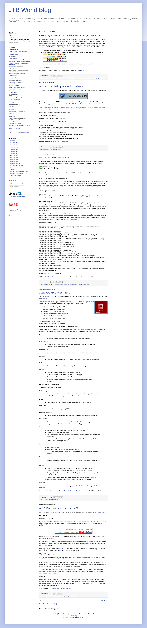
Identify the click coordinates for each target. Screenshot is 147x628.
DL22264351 (86, 296)
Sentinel (26, 52)
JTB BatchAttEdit (13, 72)
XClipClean (12, 113)
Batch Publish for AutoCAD (16, 89)
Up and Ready (46, 67)
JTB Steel (11, 103)
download (67, 163)
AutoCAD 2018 (14, 151)
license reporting (83, 78)
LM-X (31, 52)
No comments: (45, 75)
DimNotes (11, 109)
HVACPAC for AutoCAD (15, 120)
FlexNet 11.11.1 (49, 273)
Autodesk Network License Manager (56, 39)
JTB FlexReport (79, 70)
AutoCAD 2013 (101, 512)
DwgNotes (11, 106)
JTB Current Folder (14, 96)
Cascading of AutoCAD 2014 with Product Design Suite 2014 (69, 35)
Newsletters (25, 132)
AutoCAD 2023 (14, 161)
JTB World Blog (30, 9)
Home (73, 601)
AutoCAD (54, 45)
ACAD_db (11, 68)
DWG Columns (13, 75)
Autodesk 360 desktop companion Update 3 (61, 86)
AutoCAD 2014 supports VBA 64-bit (61, 588)
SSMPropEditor (13, 58)
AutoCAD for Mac (15, 163)
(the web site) (15, 34)
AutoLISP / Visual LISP (16, 166)
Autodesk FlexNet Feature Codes (19, 171)
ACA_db (11, 78)
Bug (58, 499)
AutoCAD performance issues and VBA (58, 508)
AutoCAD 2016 (14, 147)
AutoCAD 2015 (14, 145)
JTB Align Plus (13, 92)
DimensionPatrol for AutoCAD (17, 85)
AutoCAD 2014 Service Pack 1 (60, 141)
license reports (15, 51)
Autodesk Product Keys (16, 173)
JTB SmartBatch (13, 54)
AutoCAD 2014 (55, 43)
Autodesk (59, 78)
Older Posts (104, 601)
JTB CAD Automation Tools (16, 65)
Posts (12, 183)
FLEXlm (64, 78)
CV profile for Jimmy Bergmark (17, 195)
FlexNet (69, 78)
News (50, 149)
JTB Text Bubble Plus (14, 99)
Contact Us (54, 614)
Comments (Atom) (52, 604)
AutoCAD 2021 (14, 157)
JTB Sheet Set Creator (15, 123)
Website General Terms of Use (78, 614)
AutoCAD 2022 (14, 159)
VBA (76, 596)
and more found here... (15, 128)
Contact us (11, 37)
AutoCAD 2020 (14, 155)
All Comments (14, 186)
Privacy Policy (92, 614)
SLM (24, 52)
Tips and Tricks (101, 78)
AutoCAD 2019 (14, 153)
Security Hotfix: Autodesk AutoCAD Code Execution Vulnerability (58, 491)
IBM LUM (18, 52)
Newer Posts (43, 601)
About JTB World (63, 614)
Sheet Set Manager (15, 175)
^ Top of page (73, 616)
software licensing (92, 78)
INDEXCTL (61, 549)
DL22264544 (43, 298)
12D (21, 52)
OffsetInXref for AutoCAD (15, 82)
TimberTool (12, 116)
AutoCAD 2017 (14, 149)
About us (11, 35)
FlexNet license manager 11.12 (54, 157)
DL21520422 (62, 118)
